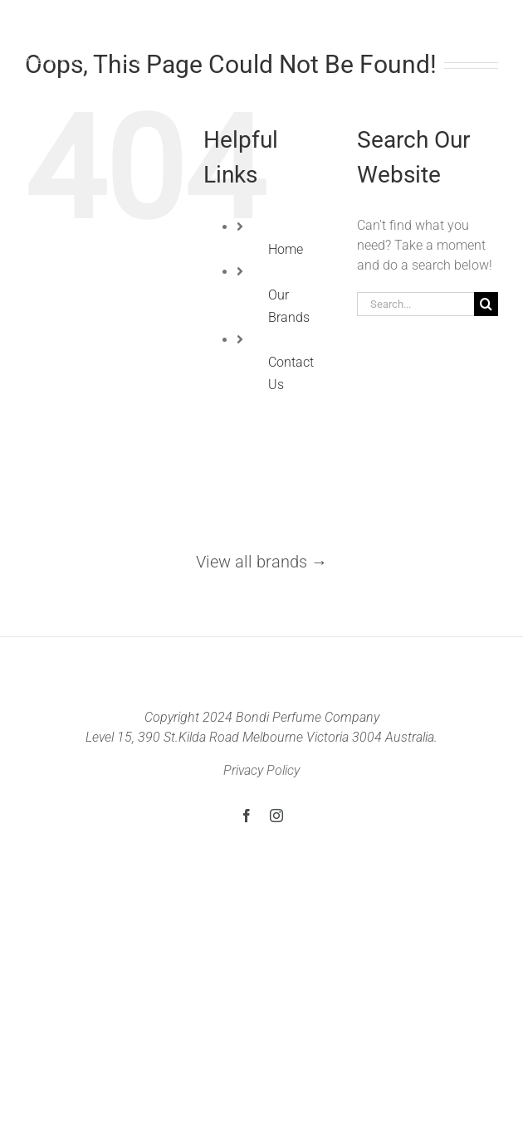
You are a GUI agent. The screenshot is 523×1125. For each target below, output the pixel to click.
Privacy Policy (261, 770)
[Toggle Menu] (488, 37)
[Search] (486, 304)
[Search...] (415, 304)
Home (285, 249)
